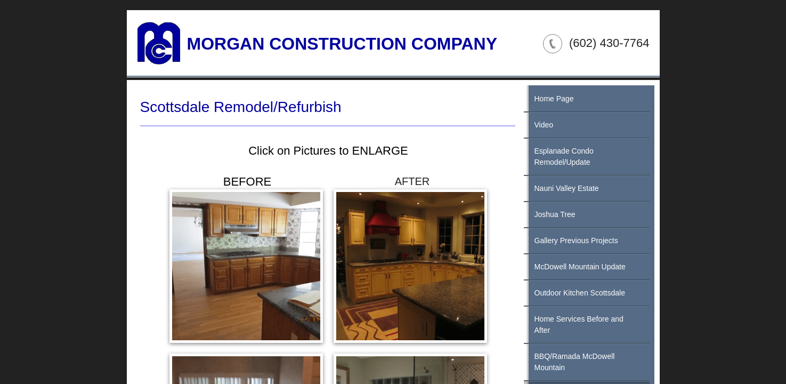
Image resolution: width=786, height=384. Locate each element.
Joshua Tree (555, 214)
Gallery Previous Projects (576, 240)
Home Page (554, 98)
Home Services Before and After (578, 324)
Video (544, 125)
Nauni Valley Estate (566, 188)
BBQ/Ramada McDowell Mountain (574, 362)
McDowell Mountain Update (580, 266)
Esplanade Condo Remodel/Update (564, 156)
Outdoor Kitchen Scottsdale (579, 293)
